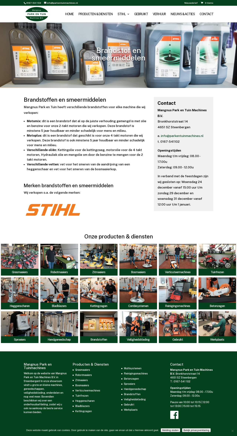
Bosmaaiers (138, 272)
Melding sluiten (170, 430)
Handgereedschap (59, 339)
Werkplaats (217, 339)
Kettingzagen (98, 306)
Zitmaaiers (98, 272)
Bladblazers (59, 306)
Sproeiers (20, 339)
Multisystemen (132, 368)
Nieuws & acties (183, 14)
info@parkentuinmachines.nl (182, 136)
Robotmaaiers (59, 272)
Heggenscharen (20, 306)
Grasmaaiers (20, 272)
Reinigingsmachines (177, 306)
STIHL (122, 14)
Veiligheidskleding (138, 339)
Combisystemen (138, 306)
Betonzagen (217, 306)
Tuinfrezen (217, 272)
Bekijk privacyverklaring (196, 430)
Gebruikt (141, 14)
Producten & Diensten (96, 14)
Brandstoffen (99, 339)
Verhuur (159, 14)
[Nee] (232, 431)
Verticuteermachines (178, 272)
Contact (206, 14)
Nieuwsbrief (191, 3)
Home (69, 14)
